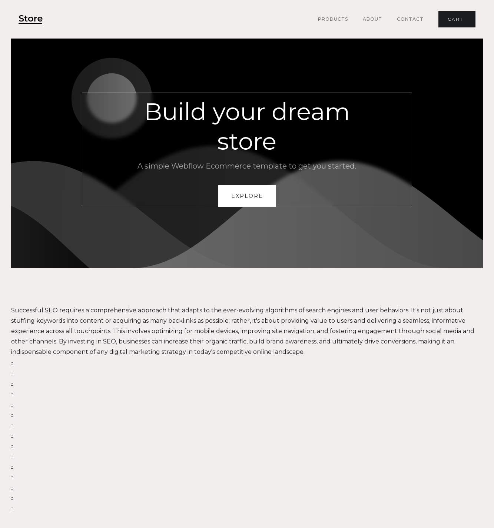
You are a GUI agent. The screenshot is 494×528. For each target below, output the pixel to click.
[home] (31, 19)
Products (333, 19)
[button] (456, 19)
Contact (410, 19)
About (372, 19)
